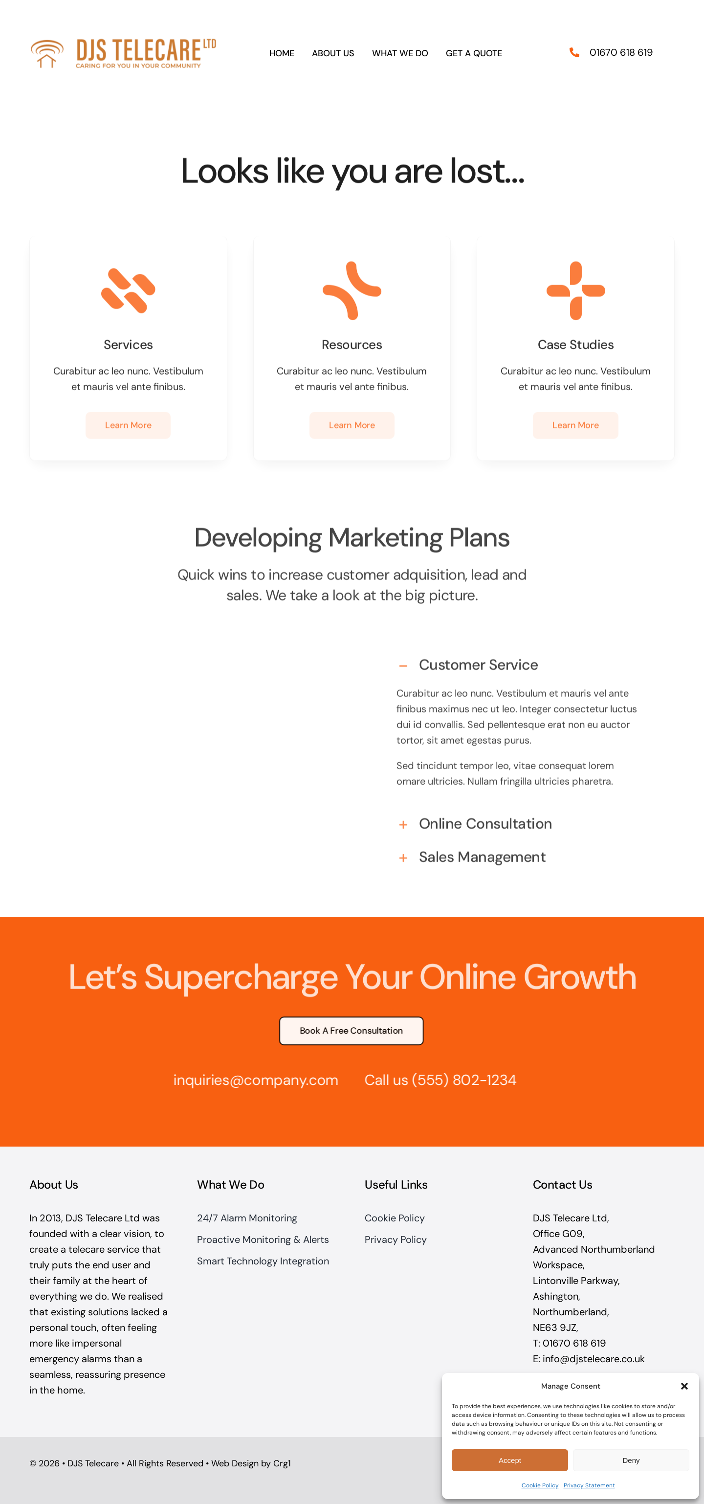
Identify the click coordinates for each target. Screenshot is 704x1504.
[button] (684, 1386)
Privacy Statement (589, 1485)
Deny (630, 1460)
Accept (510, 1460)
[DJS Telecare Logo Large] (123, 37)
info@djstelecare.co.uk (594, 1358)
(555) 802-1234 (458, 1079)
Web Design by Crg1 (251, 1463)
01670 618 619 (621, 50)
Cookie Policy (540, 1485)
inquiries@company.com (250, 1079)
